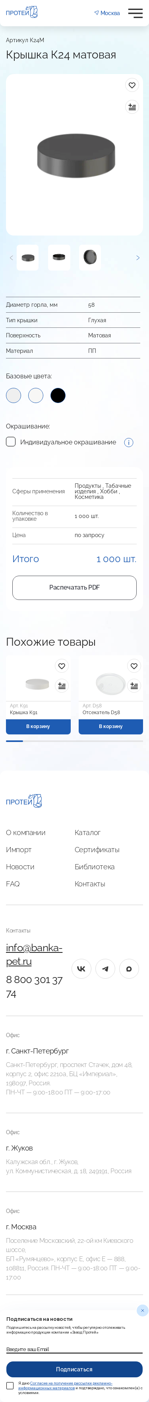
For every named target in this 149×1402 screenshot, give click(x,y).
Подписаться (74, 1369)
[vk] (81, 969)
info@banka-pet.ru (34, 954)
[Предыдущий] (11, 258)
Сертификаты (97, 849)
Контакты (90, 884)
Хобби (108, 491)
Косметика (89, 497)
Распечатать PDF (74, 587)
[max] (129, 969)
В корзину (38, 726)
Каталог (88, 832)
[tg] (105, 969)
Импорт (19, 849)
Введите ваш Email (27, 1349)
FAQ (13, 884)
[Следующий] (137, 258)
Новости (20, 867)
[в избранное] (132, 85)
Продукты (88, 486)
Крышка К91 (23, 712)
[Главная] (24, 802)
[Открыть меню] (135, 13)
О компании (25, 832)
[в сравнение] (132, 107)
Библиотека (95, 867)
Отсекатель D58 (101, 712)
